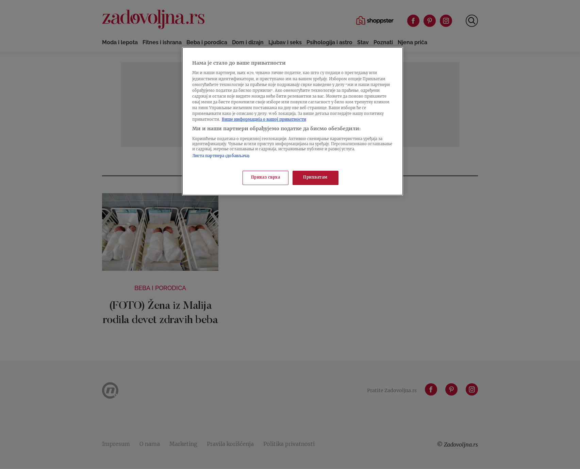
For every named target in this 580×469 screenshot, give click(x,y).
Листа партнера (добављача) (221, 156)
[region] (292, 121)
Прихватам (315, 178)
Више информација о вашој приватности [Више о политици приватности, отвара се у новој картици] (264, 120)
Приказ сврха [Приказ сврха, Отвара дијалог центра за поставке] (265, 178)
